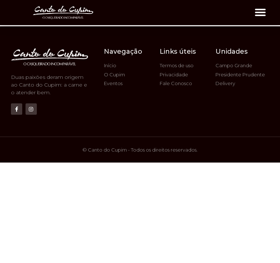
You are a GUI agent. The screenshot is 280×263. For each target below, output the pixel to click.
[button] (260, 12)
